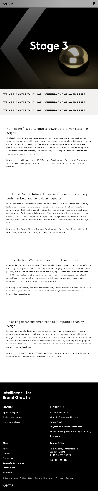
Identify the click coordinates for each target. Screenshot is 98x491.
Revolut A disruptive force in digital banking (70, 432)
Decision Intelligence (12, 417)
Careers (6, 454)
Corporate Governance (13, 463)
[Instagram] (51, 461)
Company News (10, 468)
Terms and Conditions (44, 478)
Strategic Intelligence (13, 422)
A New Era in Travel (59, 413)
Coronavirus (55, 436)
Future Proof (56, 422)
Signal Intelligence (11, 413)
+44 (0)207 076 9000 (61, 455)
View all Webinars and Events (64, 417)
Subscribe (7, 473)
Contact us (8, 458)
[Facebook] (56, 461)
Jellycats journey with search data (66, 427)
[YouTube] (60, 461)
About (5, 449)
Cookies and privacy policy (67, 478)
